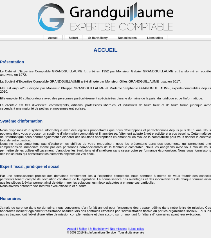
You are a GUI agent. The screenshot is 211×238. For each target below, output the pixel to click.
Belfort (73, 37)
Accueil (53, 37)
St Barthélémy (98, 37)
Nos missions (127, 37)
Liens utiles (155, 37)
